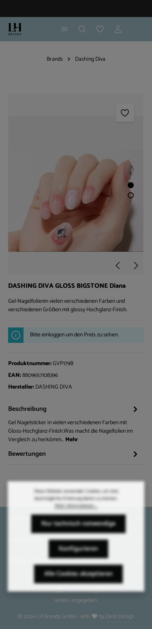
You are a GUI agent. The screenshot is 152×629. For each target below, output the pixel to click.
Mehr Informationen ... (76, 515)
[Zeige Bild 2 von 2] (131, 195)
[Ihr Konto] (118, 29)
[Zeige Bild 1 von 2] (131, 185)
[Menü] (64, 29)
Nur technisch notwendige (78, 532)
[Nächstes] (135, 265)
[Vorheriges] (118, 265)
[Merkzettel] (100, 29)
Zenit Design (119, 616)
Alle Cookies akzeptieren (78, 583)
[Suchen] (82, 29)
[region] (76, 184)
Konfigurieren (78, 557)
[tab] (74, 423)
